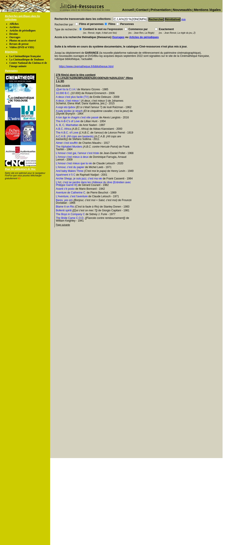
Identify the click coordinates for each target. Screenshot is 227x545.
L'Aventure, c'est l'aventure (72, 196)
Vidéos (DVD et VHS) (21, 47)
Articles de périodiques (22, 30)
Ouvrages (14, 37)
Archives (14, 27)
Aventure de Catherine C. (71, 192)
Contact (142, 10)
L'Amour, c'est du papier (70, 167)
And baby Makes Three (69, 171)
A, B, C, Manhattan (67, 125)
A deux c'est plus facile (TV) (72, 97)
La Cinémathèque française (25, 56)
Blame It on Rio (65, 206)
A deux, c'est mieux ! (68, 100)
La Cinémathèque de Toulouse (26, 59)
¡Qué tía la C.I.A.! (66, 89)
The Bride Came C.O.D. (70, 218)
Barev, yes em (64, 200)
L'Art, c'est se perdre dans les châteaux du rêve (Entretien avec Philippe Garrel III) (93, 184)
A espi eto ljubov (65, 107)
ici (19, 178)
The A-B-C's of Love (68, 121)
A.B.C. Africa (63, 128)
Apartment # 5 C (65, 174)
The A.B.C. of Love (67, 132)
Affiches (14, 23)
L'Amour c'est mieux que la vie (74, 163)
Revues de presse (18, 43)
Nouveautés (182, 10)
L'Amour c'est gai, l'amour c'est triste (77, 153)
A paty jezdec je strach (69, 111)
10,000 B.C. (63, 93)
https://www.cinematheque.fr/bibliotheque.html (86, 66)
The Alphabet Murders (69, 146)
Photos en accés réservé (22, 40)
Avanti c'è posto (65, 188)
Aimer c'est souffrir (67, 142)
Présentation (161, 10)
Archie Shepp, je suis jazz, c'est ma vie (79, 178)
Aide (183, 19)
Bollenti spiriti (64, 210)
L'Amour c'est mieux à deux (72, 156)
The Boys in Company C (70, 214)
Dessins (13, 33)
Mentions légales (207, 10)
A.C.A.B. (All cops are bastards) (74, 136)
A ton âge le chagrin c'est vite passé (77, 117)
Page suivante (63, 85)
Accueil (128, 10)
